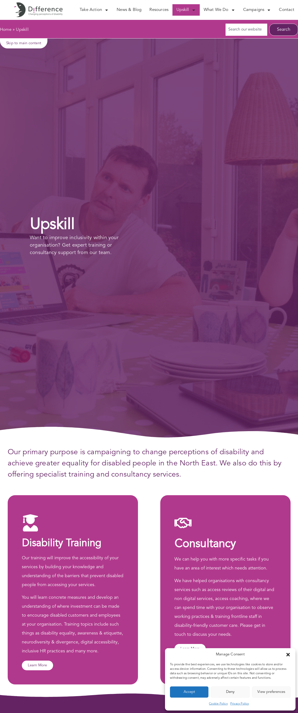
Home (5, 30)
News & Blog (129, 10)
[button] (288, 654)
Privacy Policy (239, 703)
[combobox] (246, 30)
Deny (230, 692)
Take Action (94, 10)
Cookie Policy (218, 703)
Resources (158, 10)
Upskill (186, 10)
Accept (189, 692)
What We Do (219, 10)
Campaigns (257, 10)
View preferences (271, 692)
